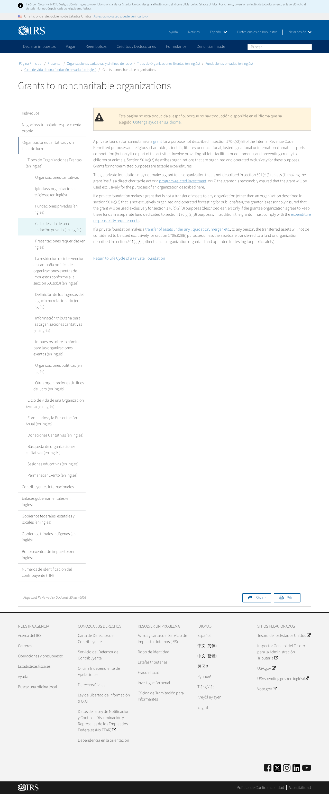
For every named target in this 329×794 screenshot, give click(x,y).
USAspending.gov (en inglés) (282, 679)
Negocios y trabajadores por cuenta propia (51, 128)
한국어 (203, 666)
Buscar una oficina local (37, 687)
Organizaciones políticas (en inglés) (56, 368)
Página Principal (30, 63)
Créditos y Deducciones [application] (136, 46)
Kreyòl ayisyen (209, 697)
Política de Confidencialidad (260, 787)
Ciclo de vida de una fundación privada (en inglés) (60, 69)
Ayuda (173, 32)
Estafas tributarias (152, 662)
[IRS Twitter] (277, 769)
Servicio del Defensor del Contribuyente (99, 655)
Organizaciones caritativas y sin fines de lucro (99, 63)
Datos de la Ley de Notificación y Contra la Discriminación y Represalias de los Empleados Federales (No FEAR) (103, 721)
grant (157, 141)
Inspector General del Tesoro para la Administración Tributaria (281, 652)
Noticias (194, 32)
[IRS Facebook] (267, 768)
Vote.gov (267, 689)
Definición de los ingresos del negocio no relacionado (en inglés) (57, 301)
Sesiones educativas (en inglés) (51, 464)
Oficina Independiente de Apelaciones (99, 671)
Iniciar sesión (300, 32)
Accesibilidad (300, 787)
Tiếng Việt (205, 687)
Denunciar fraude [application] (211, 46)
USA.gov (266, 668)
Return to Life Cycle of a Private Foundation (129, 258)
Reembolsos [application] (96, 46)
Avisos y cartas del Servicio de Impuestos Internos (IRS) (162, 639)
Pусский (204, 676)
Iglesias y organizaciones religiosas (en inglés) (53, 192)
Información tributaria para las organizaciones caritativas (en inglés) (58, 324)
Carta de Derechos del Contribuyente (96, 639)
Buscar (308, 46)
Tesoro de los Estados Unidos (283, 635)
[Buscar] (280, 47)
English (203, 707)
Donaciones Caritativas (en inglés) (53, 435)
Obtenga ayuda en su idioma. (157, 122)
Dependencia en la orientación (103, 740)
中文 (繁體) (207, 656)
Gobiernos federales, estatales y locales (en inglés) (48, 519)
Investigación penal (154, 683)
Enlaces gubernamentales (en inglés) (46, 501)
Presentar (54, 63)
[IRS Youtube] (306, 768)
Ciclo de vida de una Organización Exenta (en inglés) (54, 403)
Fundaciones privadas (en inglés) (229, 63)
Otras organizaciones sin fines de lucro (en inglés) (57, 386)
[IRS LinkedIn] (296, 769)
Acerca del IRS (29, 635)
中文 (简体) (207, 646)
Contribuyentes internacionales (48, 487)
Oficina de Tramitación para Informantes (161, 696)
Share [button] (260, 598)
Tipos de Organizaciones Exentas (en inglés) (168, 63)
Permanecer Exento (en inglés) (51, 475)
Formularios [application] (176, 46)
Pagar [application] (70, 46)
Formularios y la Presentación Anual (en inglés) (55, 421)
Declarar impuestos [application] (39, 46)
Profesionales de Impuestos (257, 32)
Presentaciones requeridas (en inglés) (58, 244)
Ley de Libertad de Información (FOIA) (104, 698)
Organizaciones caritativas (55, 177)
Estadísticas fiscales (34, 666)
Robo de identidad (153, 652)
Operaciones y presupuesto (40, 656)
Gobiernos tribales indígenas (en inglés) (49, 537)
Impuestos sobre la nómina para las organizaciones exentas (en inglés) (56, 348)
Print (291, 598)
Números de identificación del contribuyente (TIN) (47, 572)
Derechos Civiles (91, 685)
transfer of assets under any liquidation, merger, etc (187, 229)
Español (218, 32)
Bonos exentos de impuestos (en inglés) (48, 555)
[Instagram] (286, 768)
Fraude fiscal (148, 672)
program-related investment (182, 181)
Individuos (30, 113)
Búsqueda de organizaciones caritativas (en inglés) (50, 450)
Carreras (25, 646)
